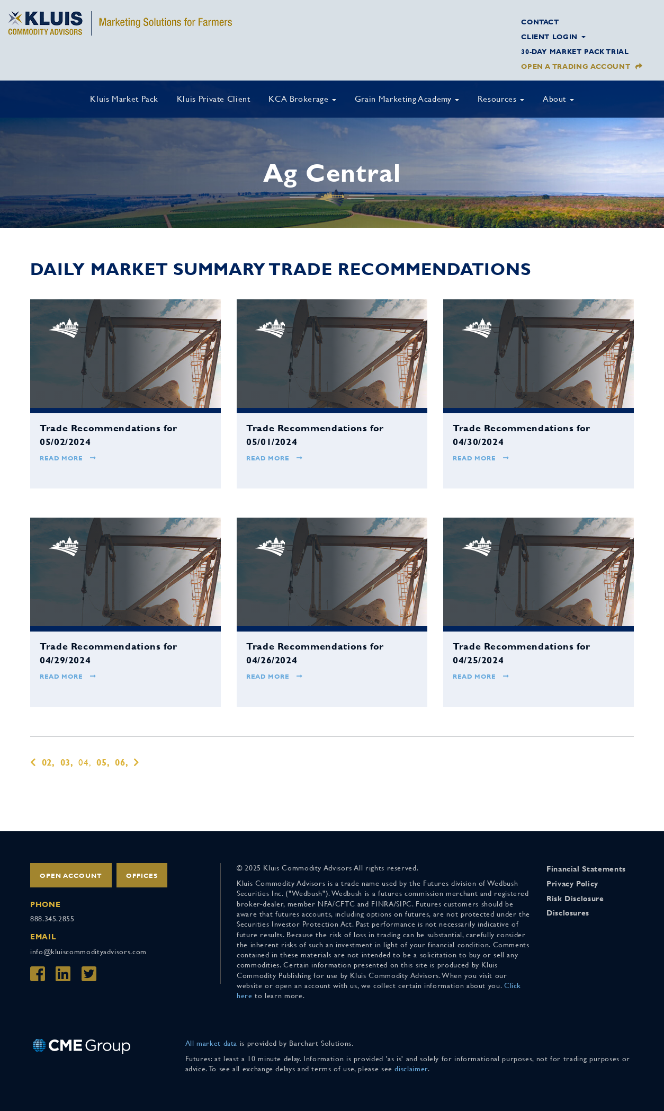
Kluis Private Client (213, 99)
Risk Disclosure (575, 898)
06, (121, 762)
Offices (142, 875)
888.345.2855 (52, 918)
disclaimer (410, 1068)
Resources (501, 99)
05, (103, 762)
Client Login (553, 36)
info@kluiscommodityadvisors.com (88, 951)
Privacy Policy (572, 883)
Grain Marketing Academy (407, 99)
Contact (540, 22)
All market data (211, 1043)
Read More (68, 458)
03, (67, 762)
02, (48, 762)
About (558, 99)
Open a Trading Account (575, 66)
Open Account (71, 875)
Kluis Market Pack (124, 99)
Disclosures (567, 913)
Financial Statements (586, 869)
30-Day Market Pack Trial (575, 51)
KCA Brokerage (302, 99)
